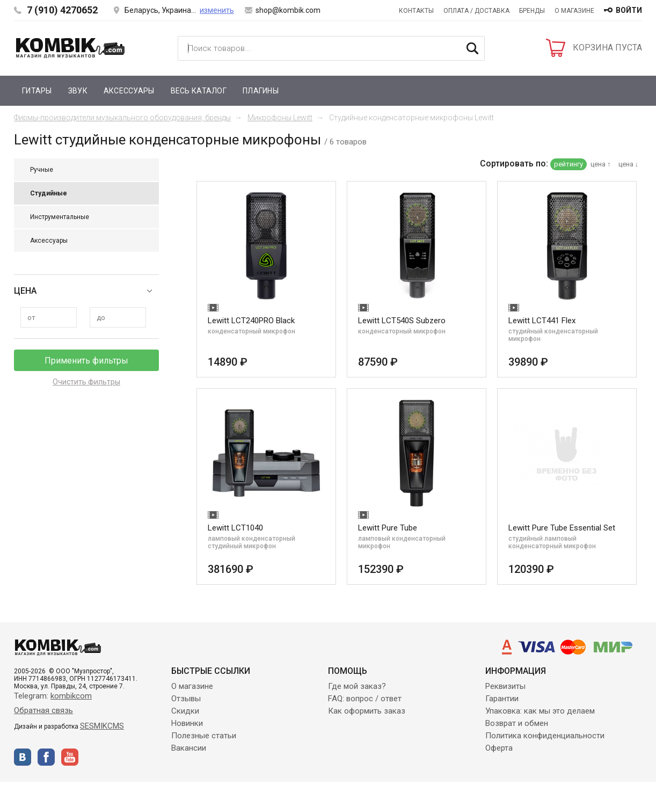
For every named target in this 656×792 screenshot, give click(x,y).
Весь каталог (199, 90)
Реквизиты (505, 686)
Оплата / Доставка (476, 10)
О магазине (574, 10)
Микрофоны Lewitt (279, 117)
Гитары (37, 90)
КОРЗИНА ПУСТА (607, 47)
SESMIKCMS (102, 726)
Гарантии (502, 698)
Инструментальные (59, 217)
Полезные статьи (203, 735)
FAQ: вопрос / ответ (365, 698)
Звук (78, 90)
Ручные (41, 169)
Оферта (499, 748)
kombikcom (71, 696)
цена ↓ (628, 164)
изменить (217, 10)
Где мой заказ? (357, 686)
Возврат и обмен (516, 723)
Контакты (416, 10)
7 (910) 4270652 (62, 10)
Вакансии (188, 748)
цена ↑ (601, 164)
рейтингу (568, 164)
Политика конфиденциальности (544, 735)
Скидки (185, 711)
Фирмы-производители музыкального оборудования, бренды (122, 117)
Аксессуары (129, 90)
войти (629, 10)
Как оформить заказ (366, 711)
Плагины (261, 90)
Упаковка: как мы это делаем (540, 711)
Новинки (187, 723)
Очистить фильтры (86, 381)
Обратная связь (43, 710)
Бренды (532, 10)
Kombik (70, 48)
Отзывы (186, 698)
